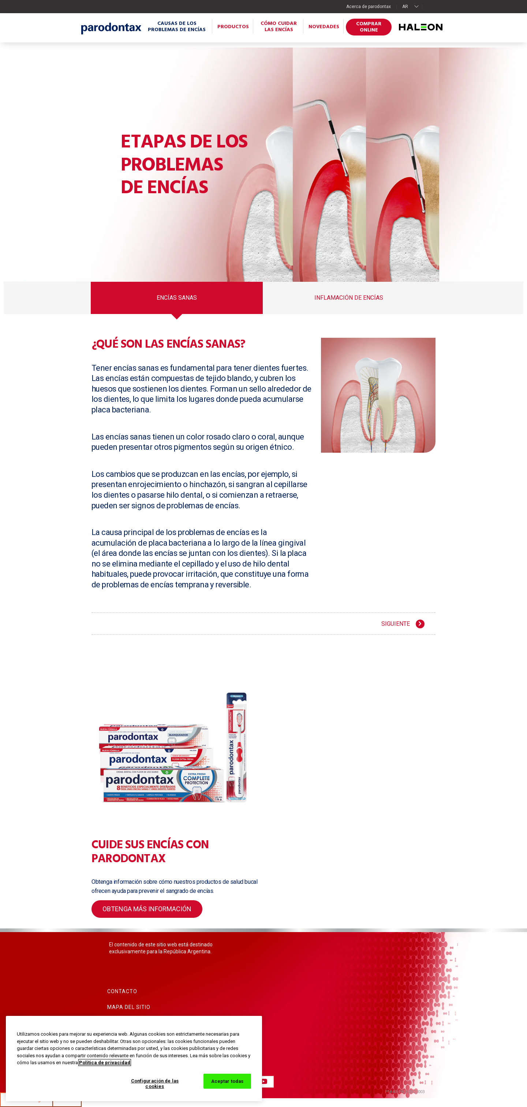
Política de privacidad (104, 1062)
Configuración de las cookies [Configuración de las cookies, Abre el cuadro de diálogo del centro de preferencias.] (155, 1083)
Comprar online (368, 27)
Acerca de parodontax (368, 6)
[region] (134, 1058)
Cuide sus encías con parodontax (150, 852)
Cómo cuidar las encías (279, 26)
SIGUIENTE (395, 623)
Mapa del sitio (128, 1007)
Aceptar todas (227, 1081)
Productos (233, 27)
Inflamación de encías (348, 298)
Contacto (122, 991)
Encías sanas (177, 298)
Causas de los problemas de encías (177, 26)
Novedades (324, 27)
